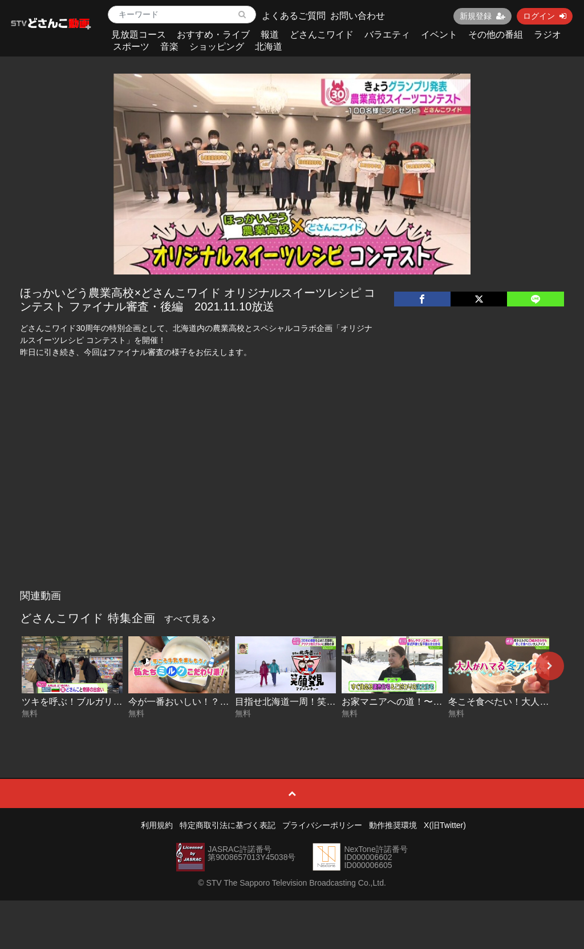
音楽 (169, 46)
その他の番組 (495, 34)
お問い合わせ (357, 16)
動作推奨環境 (393, 825)
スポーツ (131, 46)
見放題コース (138, 34)
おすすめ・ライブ (213, 34)
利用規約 (157, 825)
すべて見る (190, 619)
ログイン (544, 16)
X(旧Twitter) (445, 825)
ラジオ (547, 34)
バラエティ (387, 34)
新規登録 (482, 16)
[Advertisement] (292, 499)
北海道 (268, 46)
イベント (439, 34)
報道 (270, 34)
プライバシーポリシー (322, 825)
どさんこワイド (322, 34)
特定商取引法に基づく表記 (227, 825)
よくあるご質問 (294, 16)
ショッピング (216, 46)
